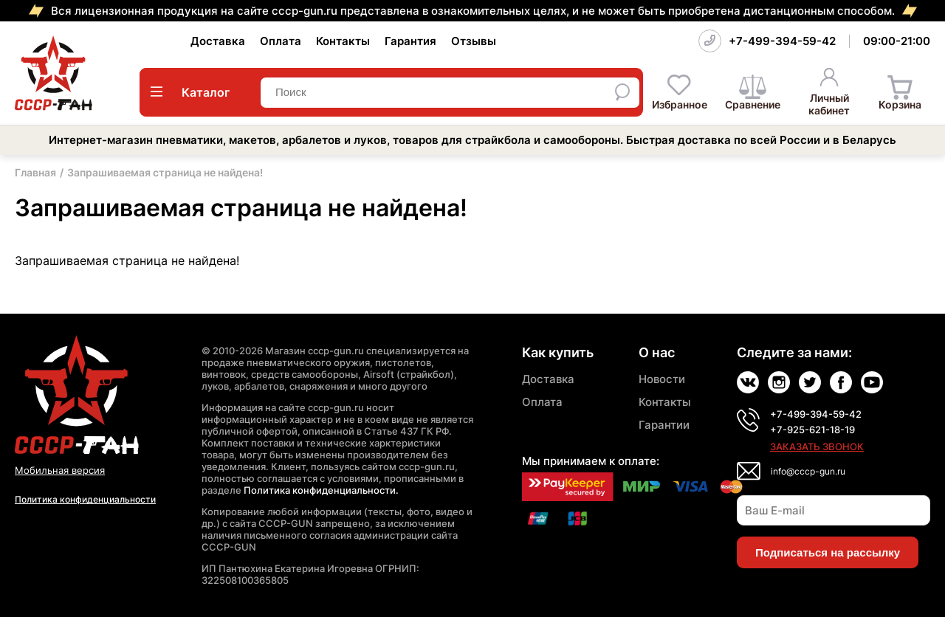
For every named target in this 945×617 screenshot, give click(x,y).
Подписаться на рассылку (827, 552)
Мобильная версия (60, 470)
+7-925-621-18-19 (812, 429)
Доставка (217, 41)
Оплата (280, 41)
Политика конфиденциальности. (321, 490)
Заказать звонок (817, 446)
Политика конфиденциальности (85, 499)
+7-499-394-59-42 (782, 41)
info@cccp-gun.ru (808, 471)
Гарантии (664, 425)
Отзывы (473, 41)
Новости (662, 379)
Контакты (343, 41)
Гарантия (410, 41)
